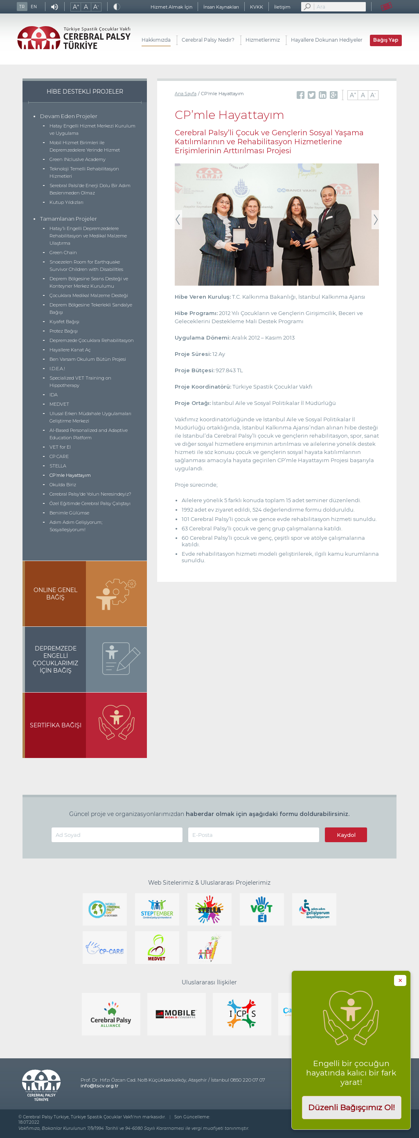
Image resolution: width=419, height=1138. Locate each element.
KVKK (256, 7)
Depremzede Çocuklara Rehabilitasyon (92, 340)
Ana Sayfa (185, 93)
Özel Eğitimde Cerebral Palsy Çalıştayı (90, 503)
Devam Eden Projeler (68, 116)
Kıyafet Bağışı (64, 321)
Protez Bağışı (64, 331)
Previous (178, 220)
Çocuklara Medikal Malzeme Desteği (89, 295)
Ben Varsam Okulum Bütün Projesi (88, 359)
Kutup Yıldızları (66, 202)
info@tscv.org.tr (100, 1086)
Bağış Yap (386, 40)
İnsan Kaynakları (221, 7)
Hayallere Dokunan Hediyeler (327, 40)
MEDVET (59, 404)
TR (22, 6)
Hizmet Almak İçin (171, 7)
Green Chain (63, 252)
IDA (54, 395)
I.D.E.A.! (57, 368)
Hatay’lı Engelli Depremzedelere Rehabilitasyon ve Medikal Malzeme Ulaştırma (88, 236)
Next (375, 220)
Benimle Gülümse (69, 513)
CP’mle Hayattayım (70, 475)
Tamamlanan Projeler (68, 218)
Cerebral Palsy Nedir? (208, 40)
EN (34, 6)
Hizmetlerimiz (263, 40)
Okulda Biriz (63, 484)
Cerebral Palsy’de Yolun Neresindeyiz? (90, 494)
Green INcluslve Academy (78, 159)
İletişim (282, 7)
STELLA (58, 466)
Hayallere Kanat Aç (70, 350)
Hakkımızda (156, 40)
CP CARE (59, 456)
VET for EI (60, 447)
